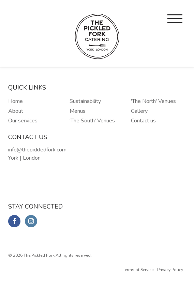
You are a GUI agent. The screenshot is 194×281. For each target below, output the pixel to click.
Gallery (139, 111)
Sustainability (85, 101)
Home (15, 101)
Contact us (143, 120)
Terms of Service (138, 269)
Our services (23, 120)
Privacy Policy (170, 269)
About (15, 111)
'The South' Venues (92, 120)
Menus (78, 111)
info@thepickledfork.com (37, 149)
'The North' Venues (153, 101)
